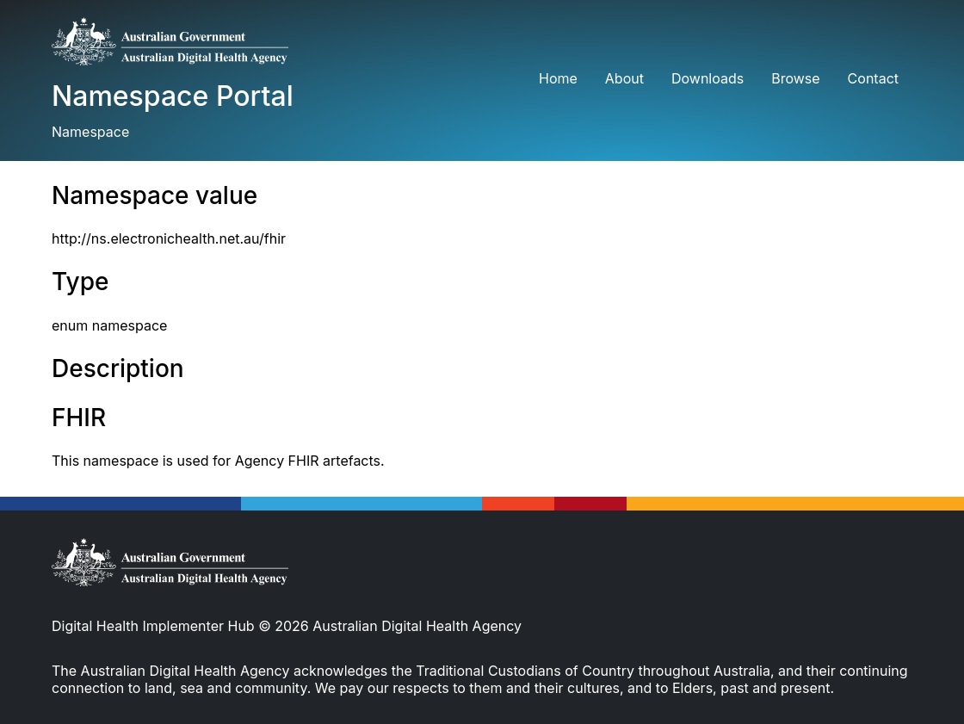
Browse (795, 78)
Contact (873, 78)
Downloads (707, 78)
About (624, 78)
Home (558, 78)
